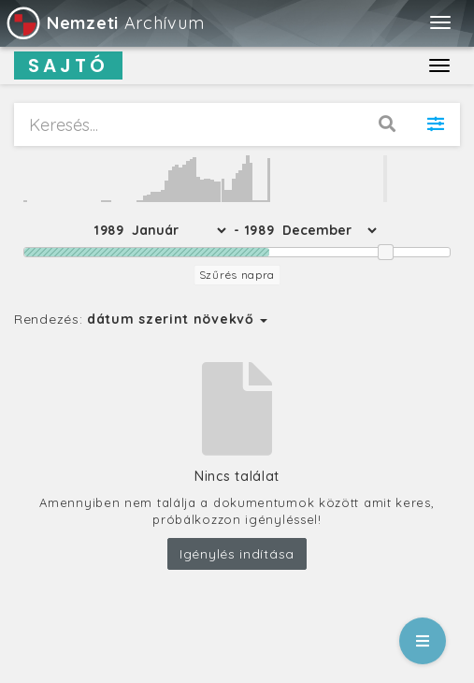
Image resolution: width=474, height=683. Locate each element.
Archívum (104, 23)
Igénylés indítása (237, 553)
